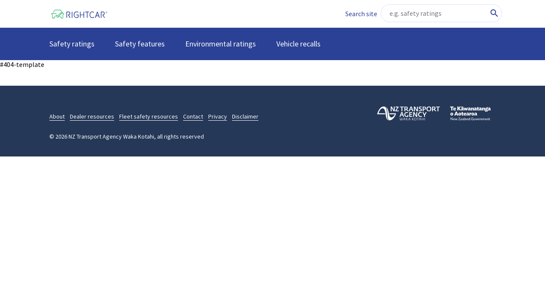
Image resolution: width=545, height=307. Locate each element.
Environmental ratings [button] (220, 44)
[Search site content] (441, 13)
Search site (361, 13)
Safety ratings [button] (72, 44)
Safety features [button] (140, 44)
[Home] (85, 14)
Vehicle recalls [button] (298, 44)
